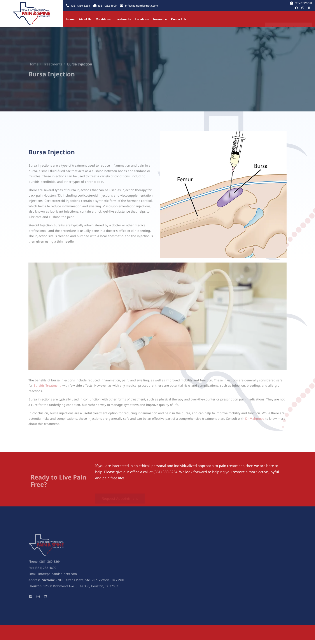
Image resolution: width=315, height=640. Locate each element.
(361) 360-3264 (50, 564)
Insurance (160, 19)
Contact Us (178, 19)
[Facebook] (30, 599)
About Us (85, 19)
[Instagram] (38, 599)
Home (70, 19)
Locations (142, 19)
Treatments (123, 19)
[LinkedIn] (45, 599)
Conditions (103, 19)
